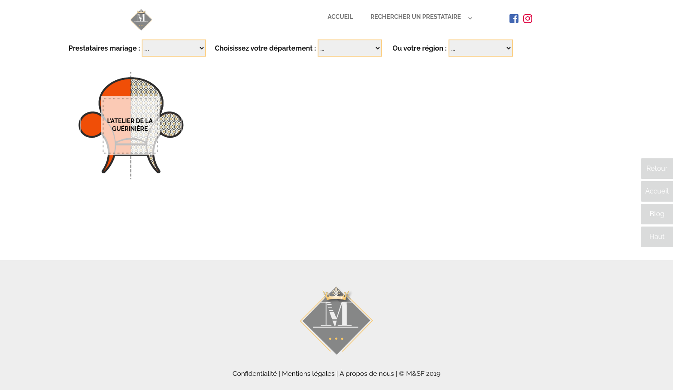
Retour (656, 168)
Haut (656, 237)
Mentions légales (308, 373)
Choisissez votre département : (265, 48)
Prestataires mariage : (104, 48)
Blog (656, 214)
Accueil (340, 16)
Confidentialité (255, 373)
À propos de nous (367, 373)
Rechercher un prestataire (415, 16)
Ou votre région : (419, 48)
